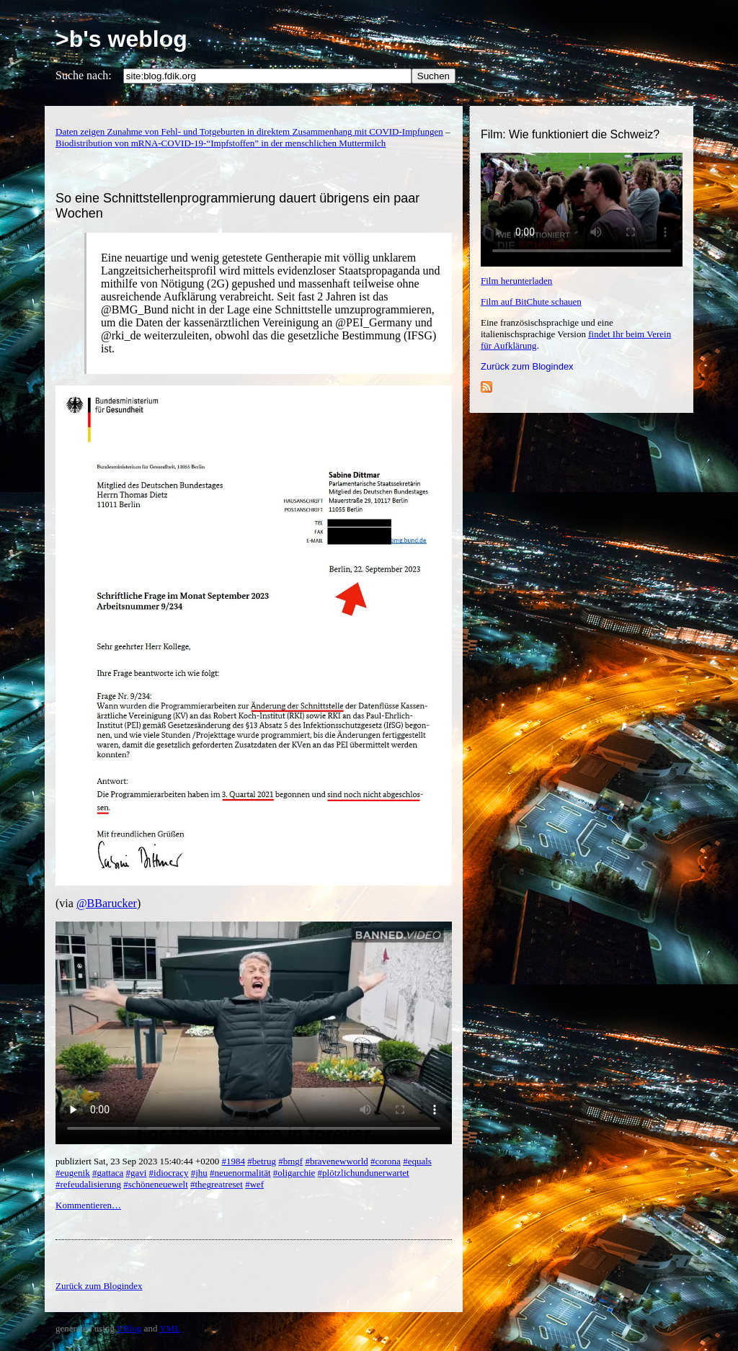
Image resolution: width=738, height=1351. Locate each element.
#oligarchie (294, 1172)
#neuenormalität (240, 1172)
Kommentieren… (88, 1205)
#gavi (135, 1172)
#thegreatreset (216, 1184)
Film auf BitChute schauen (531, 301)
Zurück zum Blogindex (527, 366)
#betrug (261, 1161)
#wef (254, 1184)
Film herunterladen (516, 280)
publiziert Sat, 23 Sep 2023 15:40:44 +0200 (138, 1161)
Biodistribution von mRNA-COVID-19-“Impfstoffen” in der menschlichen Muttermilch (220, 143)
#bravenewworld (336, 1161)
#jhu (199, 1172)
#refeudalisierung (88, 1184)
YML (169, 1328)
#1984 (233, 1161)
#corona (385, 1161)
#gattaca (107, 1172)
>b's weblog (121, 39)
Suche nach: (83, 75)
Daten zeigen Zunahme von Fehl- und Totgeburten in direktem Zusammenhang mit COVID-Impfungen (249, 131)
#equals (417, 1161)
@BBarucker (106, 903)
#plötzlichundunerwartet (363, 1172)
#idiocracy (169, 1172)
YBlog (129, 1328)
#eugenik (72, 1172)
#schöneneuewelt (155, 1184)
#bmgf (290, 1161)
